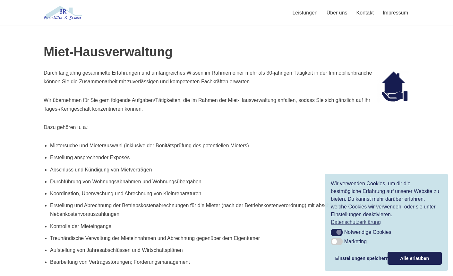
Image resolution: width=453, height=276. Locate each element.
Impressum (395, 12)
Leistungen (304, 12)
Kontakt (365, 12)
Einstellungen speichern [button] (360, 258)
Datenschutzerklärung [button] (356, 222)
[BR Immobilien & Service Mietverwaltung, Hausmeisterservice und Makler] (63, 13)
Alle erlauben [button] (414, 258)
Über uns (337, 12)
